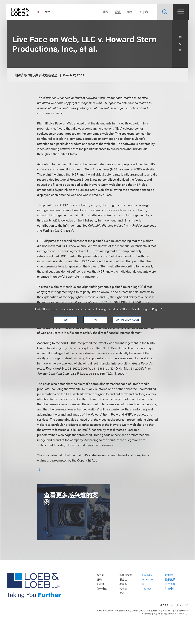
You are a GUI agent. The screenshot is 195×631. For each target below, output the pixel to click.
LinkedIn (147, 575)
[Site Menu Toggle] (180, 12)
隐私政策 (170, 579)
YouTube (147, 588)
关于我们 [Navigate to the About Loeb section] (144, 11)
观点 (117, 11)
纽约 (99, 579)
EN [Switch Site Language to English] (38, 12)
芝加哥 (100, 584)
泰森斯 (123, 584)
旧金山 (123, 579)
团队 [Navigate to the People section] (105, 11)
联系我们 (170, 575)
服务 (129, 11)
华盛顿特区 (125, 575)
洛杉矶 (100, 575)
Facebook (147, 579)
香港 (122, 593)
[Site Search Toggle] (164, 12)
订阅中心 (170, 588)
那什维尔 (102, 588)
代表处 (123, 588)
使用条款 (170, 584)
